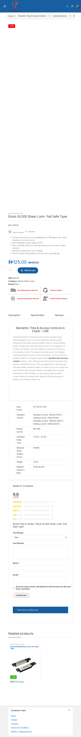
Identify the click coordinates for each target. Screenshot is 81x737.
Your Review (18, 543)
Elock (17, 284)
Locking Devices (59, 16)
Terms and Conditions (20, 728)
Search (67, 6)
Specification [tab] (37, 315)
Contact (14, 720)
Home (10, 16)
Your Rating (18, 533)
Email (16, 575)
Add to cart (29, 270)
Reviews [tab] (59, 315)
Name (16, 563)
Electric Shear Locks (15, 213)
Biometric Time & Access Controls (32, 16)
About (13, 716)
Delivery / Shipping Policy (21, 732)
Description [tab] (14, 315)
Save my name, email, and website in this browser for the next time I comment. (43, 588)
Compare (31, 232)
